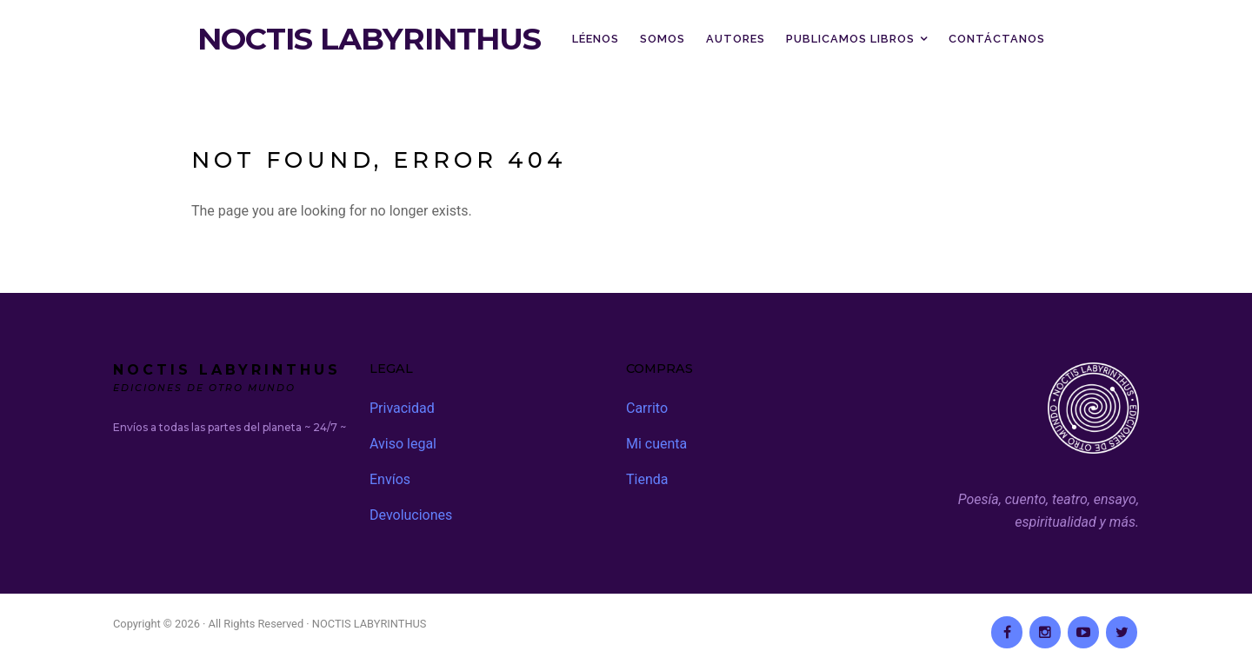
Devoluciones (411, 515)
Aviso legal (403, 443)
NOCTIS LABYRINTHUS (369, 39)
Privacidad (402, 408)
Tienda (647, 479)
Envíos (390, 479)
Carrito (647, 408)
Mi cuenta (656, 443)
